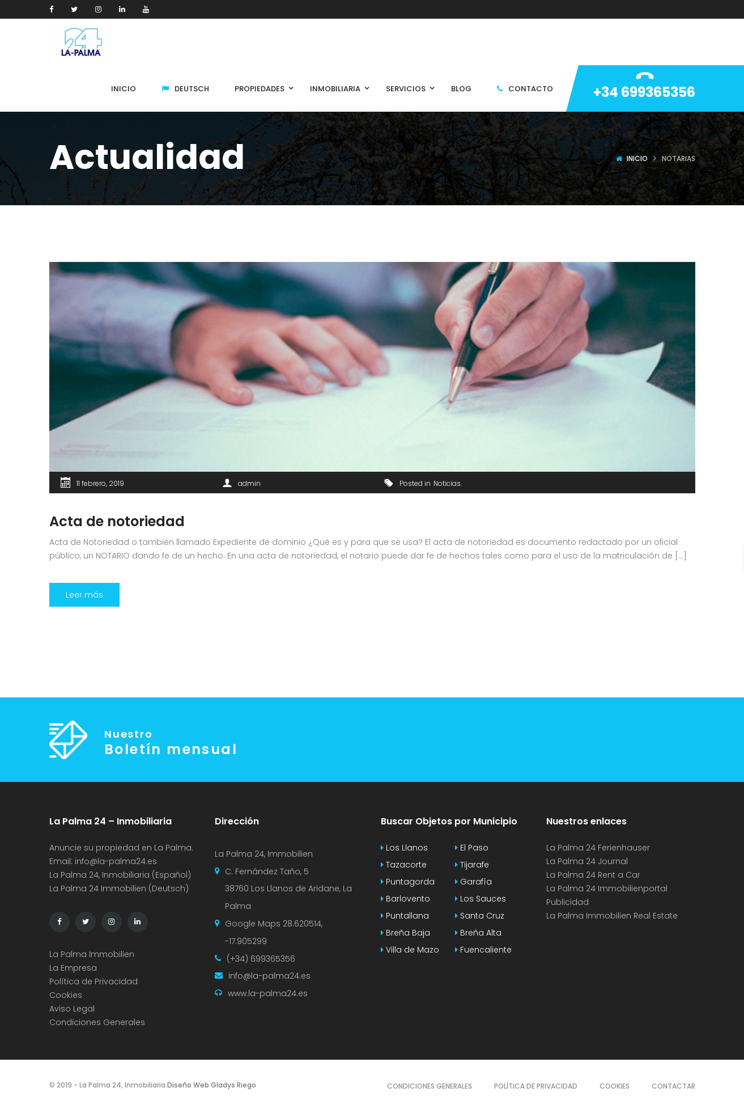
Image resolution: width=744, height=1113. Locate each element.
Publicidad (568, 902)
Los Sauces (480, 898)
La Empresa (73, 968)
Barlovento (405, 898)
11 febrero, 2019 (100, 483)
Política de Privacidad (93, 981)
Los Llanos (404, 847)
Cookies (65, 995)
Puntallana (405, 915)
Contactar (673, 1086)
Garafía (473, 881)
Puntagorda (408, 881)
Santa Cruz (479, 915)
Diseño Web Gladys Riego (210, 1085)
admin (249, 483)
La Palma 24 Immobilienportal (607, 888)
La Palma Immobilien (91, 954)
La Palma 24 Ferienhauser (598, 847)
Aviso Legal (72, 1008)
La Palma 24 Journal (587, 861)
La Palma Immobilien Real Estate (612, 915)
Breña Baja (405, 932)
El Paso (471, 847)
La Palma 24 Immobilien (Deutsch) (119, 888)
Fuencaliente (483, 949)
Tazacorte (404, 864)
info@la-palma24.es (116, 861)
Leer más (84, 594)
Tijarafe (472, 864)
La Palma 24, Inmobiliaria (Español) (120, 875)
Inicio (637, 158)
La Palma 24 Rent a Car (593, 875)
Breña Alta (478, 932)
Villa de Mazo (410, 949)
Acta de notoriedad (117, 521)
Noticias (447, 483)
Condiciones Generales (97, 1022)
